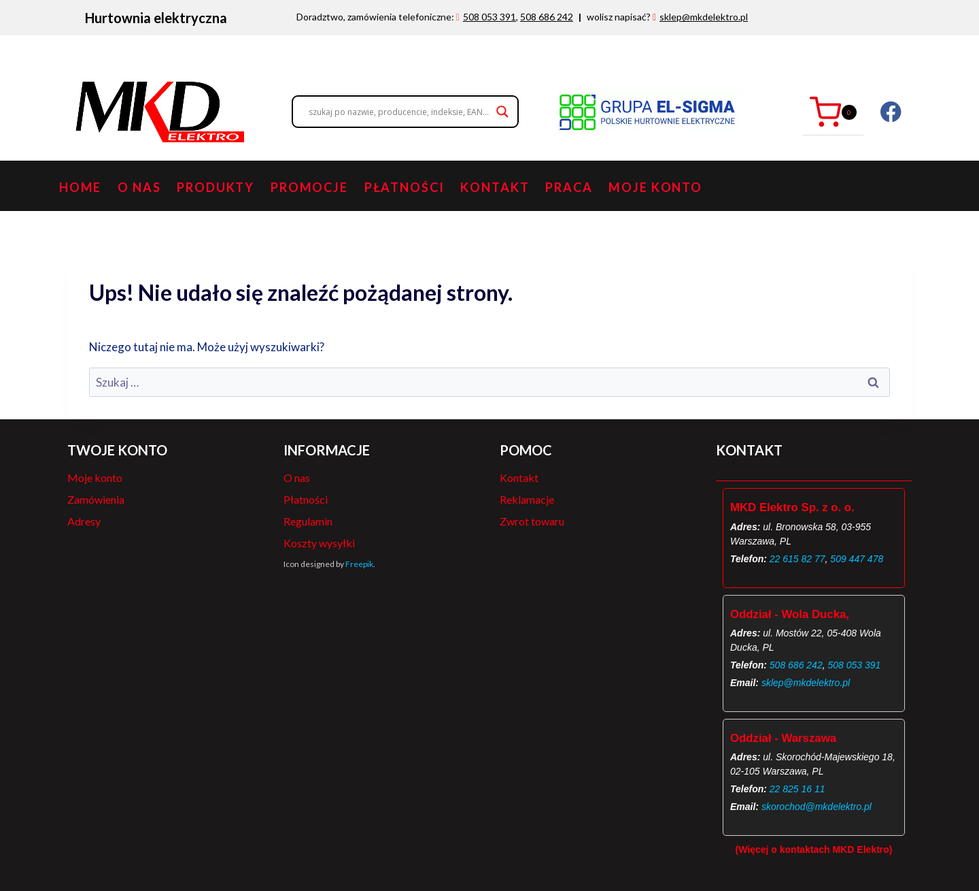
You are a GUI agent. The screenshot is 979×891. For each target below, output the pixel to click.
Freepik (359, 564)
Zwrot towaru (532, 521)
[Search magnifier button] (502, 111)
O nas (139, 187)
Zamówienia (95, 499)
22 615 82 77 (797, 558)
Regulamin (308, 521)
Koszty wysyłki (319, 542)
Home (80, 187)
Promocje (309, 187)
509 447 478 (856, 558)
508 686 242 (546, 16)
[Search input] (399, 111)
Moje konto (655, 187)
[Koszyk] (833, 111)
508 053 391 (489, 16)
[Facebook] (891, 112)
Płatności (404, 187)
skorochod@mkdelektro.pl (816, 806)
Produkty (215, 187)
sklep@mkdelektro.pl (703, 16)
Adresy (84, 521)
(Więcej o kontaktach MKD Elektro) (814, 849)
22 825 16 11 (797, 788)
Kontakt (494, 187)
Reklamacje (527, 499)
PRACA (568, 187)
